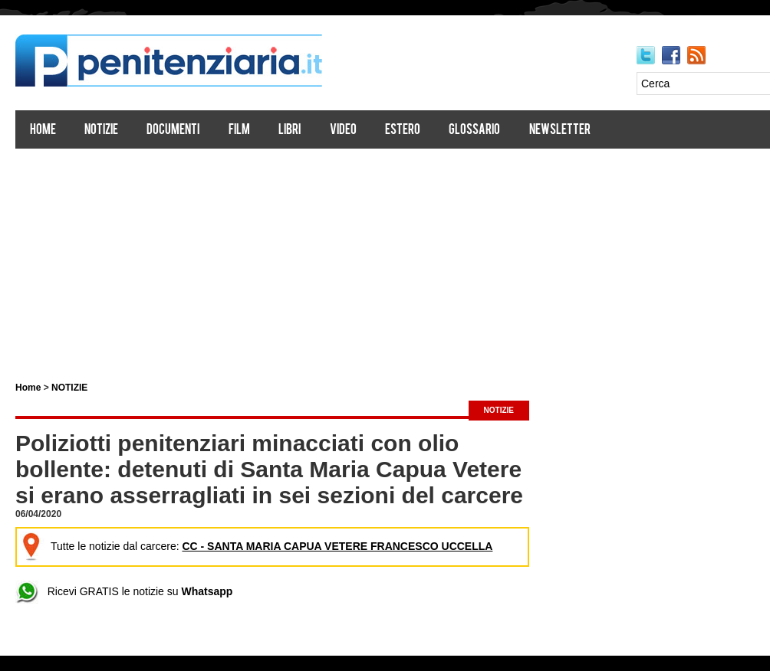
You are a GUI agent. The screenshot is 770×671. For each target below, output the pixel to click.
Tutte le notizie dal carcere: (256, 546)
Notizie (101, 130)
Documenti (172, 130)
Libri (289, 130)
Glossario (474, 130)
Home (43, 130)
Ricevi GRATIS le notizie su (123, 591)
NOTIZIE (69, 387)
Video (343, 130)
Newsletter (560, 130)
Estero (402, 130)
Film (239, 130)
